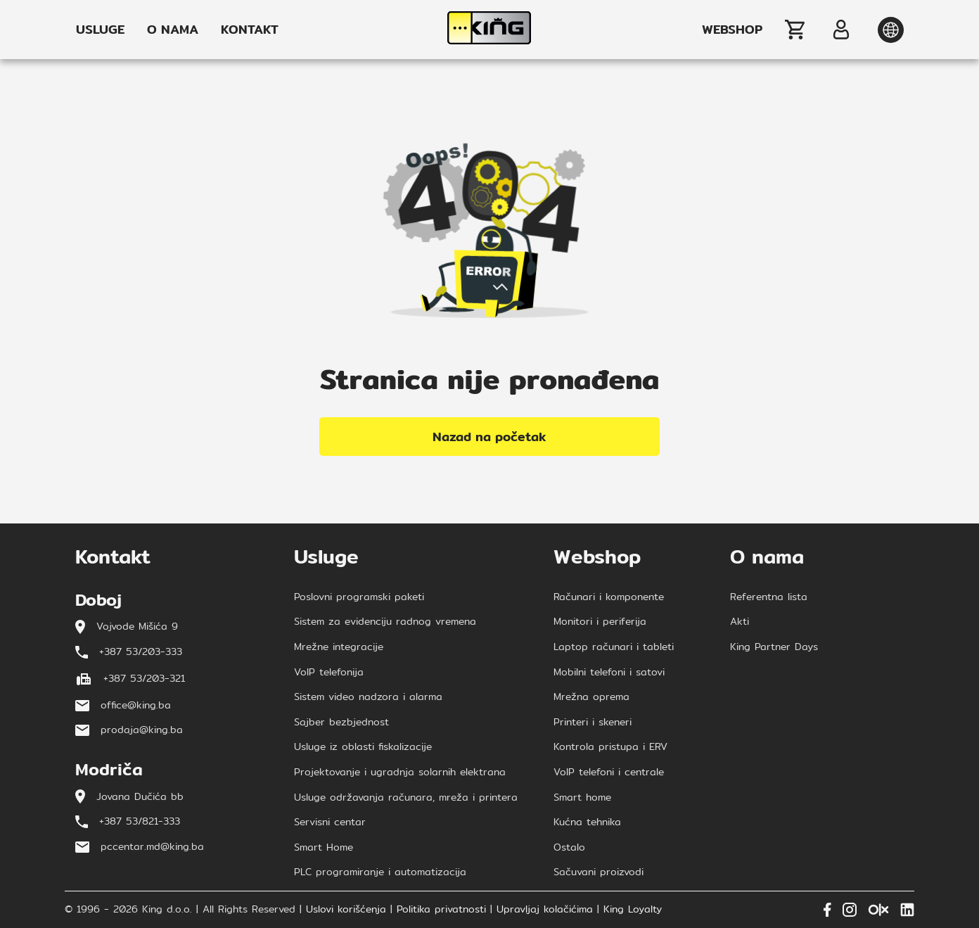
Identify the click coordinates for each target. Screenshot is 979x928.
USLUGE (100, 29)
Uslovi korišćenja (346, 910)
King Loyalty (632, 910)
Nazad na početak (489, 436)
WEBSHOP (732, 29)
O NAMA (172, 29)
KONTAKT (250, 29)
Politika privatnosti (441, 910)
